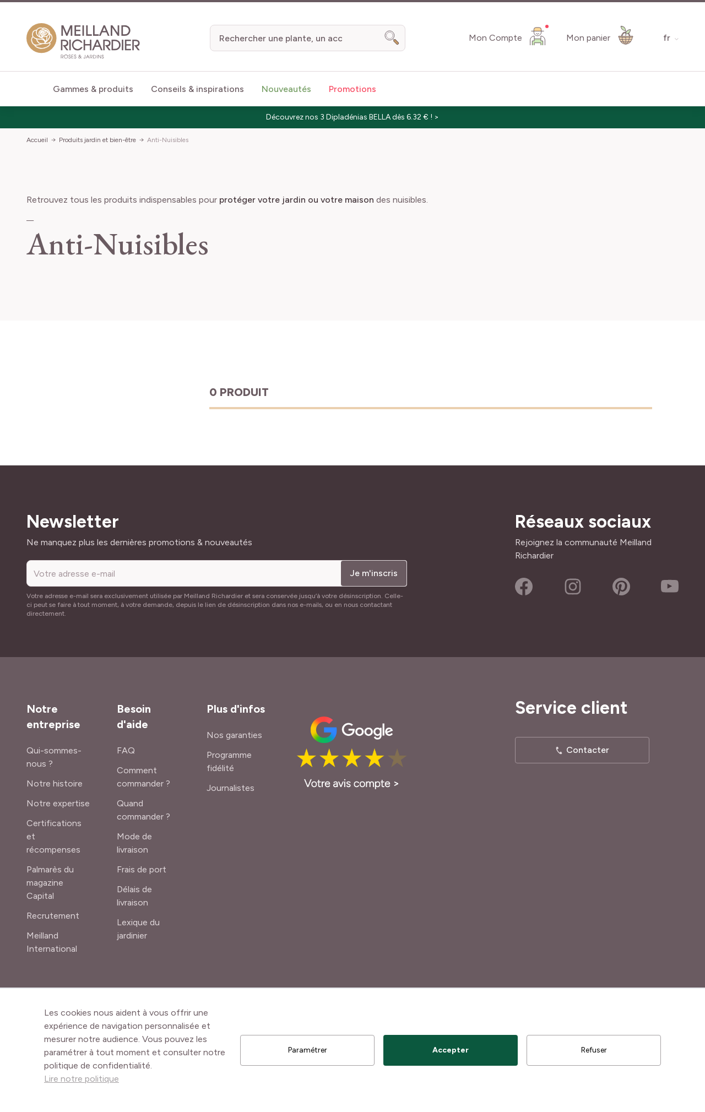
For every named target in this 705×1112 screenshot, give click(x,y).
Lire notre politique (81, 1078)
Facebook (524, 586)
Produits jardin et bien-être (97, 140)
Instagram (573, 586)
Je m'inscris (374, 573)
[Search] (392, 38)
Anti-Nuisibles (167, 140)
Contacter (587, 750)
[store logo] (83, 41)
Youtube (670, 586)
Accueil (37, 140)
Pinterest (621, 586)
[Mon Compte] (509, 36)
